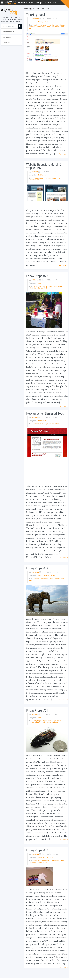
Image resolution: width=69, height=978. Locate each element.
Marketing (40, 22)
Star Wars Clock (42, 288)
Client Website (42, 175)
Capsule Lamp (47, 721)
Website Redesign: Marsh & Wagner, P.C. (43, 166)
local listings (43, 25)
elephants (36, 579)
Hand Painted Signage (55, 286)
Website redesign (38, 178)
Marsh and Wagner (50, 178)
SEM (46, 22)
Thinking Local (35, 15)
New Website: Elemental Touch (45, 413)
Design (39, 575)
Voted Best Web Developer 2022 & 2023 (37, 3)
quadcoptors (45, 860)
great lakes (33, 862)
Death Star (33, 288)
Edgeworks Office (43, 857)
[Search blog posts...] (9, 26)
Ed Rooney (35, 172)
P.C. (59, 178)
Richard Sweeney (35, 722)
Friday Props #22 (37, 568)
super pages (55, 27)
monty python (55, 860)
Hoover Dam (37, 286)
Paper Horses (57, 721)
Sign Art (45, 286)
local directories (53, 25)
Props (39, 283)
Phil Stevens (35, 18)
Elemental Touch (38, 424)
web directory (41, 27)
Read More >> (63, 154)
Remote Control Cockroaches (50, 722)
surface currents (42, 862)
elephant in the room (47, 579)
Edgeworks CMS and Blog (52, 424)
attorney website (34, 180)
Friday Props (37, 721)
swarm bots (37, 860)
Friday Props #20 (37, 850)
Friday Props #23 (37, 276)
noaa (62, 860)
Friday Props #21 (37, 710)
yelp (48, 27)
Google (35, 25)
